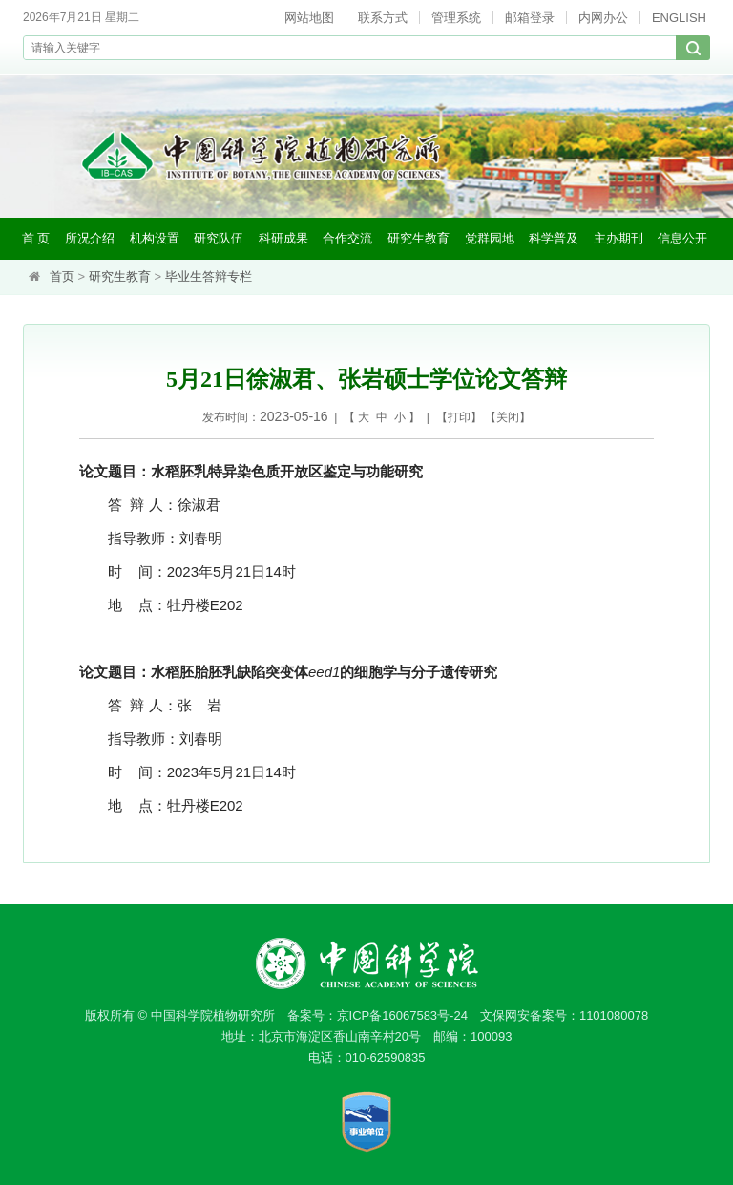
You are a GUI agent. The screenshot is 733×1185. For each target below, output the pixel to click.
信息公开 (682, 238)
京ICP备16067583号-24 (402, 1015)
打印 (459, 417)
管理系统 (456, 17)
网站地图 (309, 17)
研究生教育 (418, 238)
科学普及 (553, 238)
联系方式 (383, 17)
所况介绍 (90, 238)
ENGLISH (679, 17)
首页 (62, 276)
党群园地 (489, 238)
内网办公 (603, 17)
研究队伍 (218, 238)
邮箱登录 (530, 17)
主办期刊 (618, 238)
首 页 (36, 238)
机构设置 (154, 238)
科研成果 (283, 238)
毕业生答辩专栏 (208, 276)
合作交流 (347, 238)
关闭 (507, 417)
